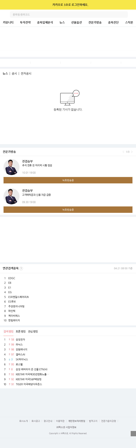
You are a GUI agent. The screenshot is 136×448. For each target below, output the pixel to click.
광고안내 (48, 421)
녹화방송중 (68, 180)
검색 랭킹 (8, 331)
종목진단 (113, 22)
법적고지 (93, 421)
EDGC (11, 278)
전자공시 (26, 73)
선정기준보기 (21, 268)
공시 (14, 73)
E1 (9, 287)
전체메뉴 (133, 14)
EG (10, 292)
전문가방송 (95, 22)
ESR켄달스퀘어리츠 (18, 296)
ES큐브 (12, 301)
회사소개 (23, 421)
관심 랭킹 (33, 331)
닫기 (130, 4)
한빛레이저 (14, 320)
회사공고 (36, 421)
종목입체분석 (45, 22)
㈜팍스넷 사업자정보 (66, 427)
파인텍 (11, 310)
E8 (9, 282)
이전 (123, 152)
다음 (131, 152)
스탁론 (129, 22)
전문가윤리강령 (108, 421)
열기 (133, 433)
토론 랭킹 (21, 331)
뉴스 (62, 22)
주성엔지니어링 (16, 306)
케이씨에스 (14, 315)
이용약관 (60, 421)
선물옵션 (76, 22)
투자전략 (25, 22)
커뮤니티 (8, 22)
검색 (124, 14)
